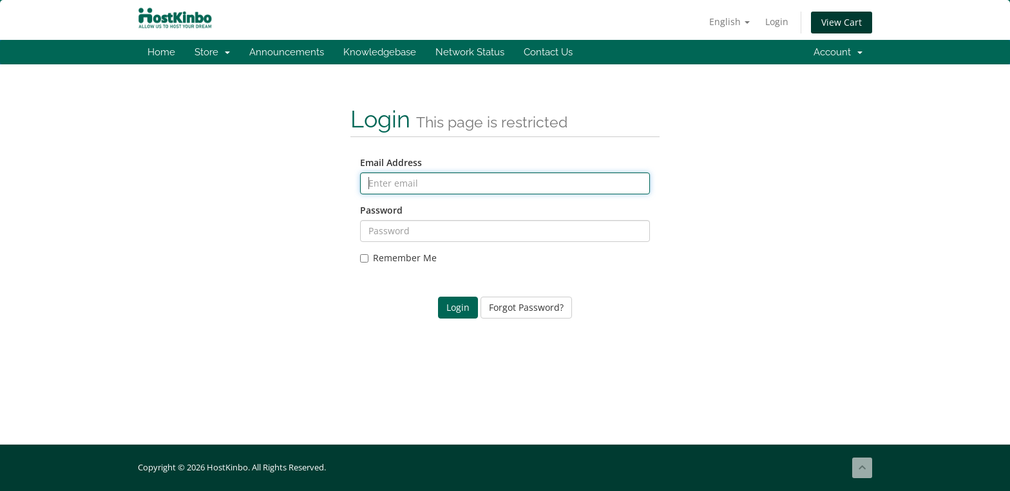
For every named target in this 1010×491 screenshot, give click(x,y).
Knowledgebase (379, 52)
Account (838, 52)
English (729, 21)
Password (381, 210)
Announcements (286, 52)
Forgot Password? (526, 307)
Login (776, 21)
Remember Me (398, 258)
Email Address (391, 162)
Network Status (469, 52)
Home (161, 52)
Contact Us (548, 52)
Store (212, 52)
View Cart (841, 22)
